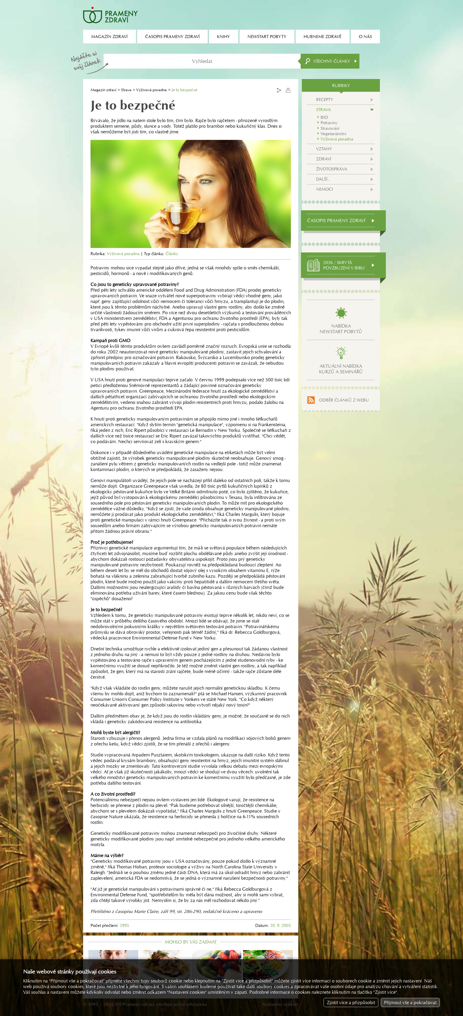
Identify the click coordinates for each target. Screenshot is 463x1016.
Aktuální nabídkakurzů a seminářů (341, 369)
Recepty (324, 99)
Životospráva (331, 169)
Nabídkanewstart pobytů (341, 328)
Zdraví (323, 159)
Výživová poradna (151, 89)
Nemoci (324, 189)
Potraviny (329, 122)
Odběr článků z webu (344, 400)
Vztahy (324, 148)
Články (172, 253)
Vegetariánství (333, 133)
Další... (323, 179)
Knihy (223, 36)
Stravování (330, 128)
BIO (324, 117)
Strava (126, 89)
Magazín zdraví (103, 89)
